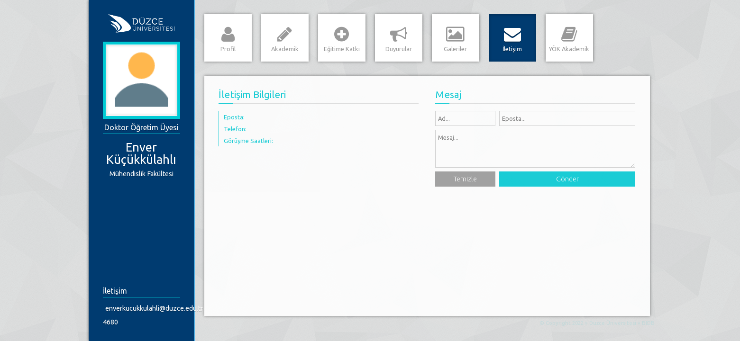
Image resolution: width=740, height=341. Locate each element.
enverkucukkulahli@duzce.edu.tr (144, 308)
